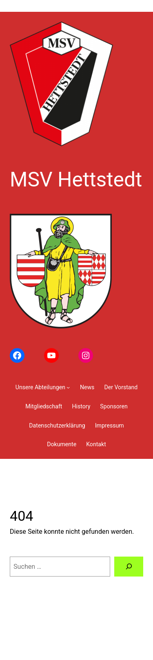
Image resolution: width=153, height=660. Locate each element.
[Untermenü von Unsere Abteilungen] (43, 387)
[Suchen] (128, 567)
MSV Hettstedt (76, 179)
